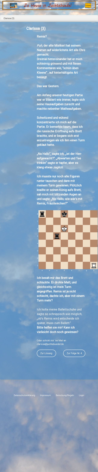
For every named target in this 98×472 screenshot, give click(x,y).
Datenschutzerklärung (24, 395)
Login (81, 395)
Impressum (45, 395)
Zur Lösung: (46, 353)
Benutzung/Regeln (65, 395)
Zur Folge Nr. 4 (74, 353)
